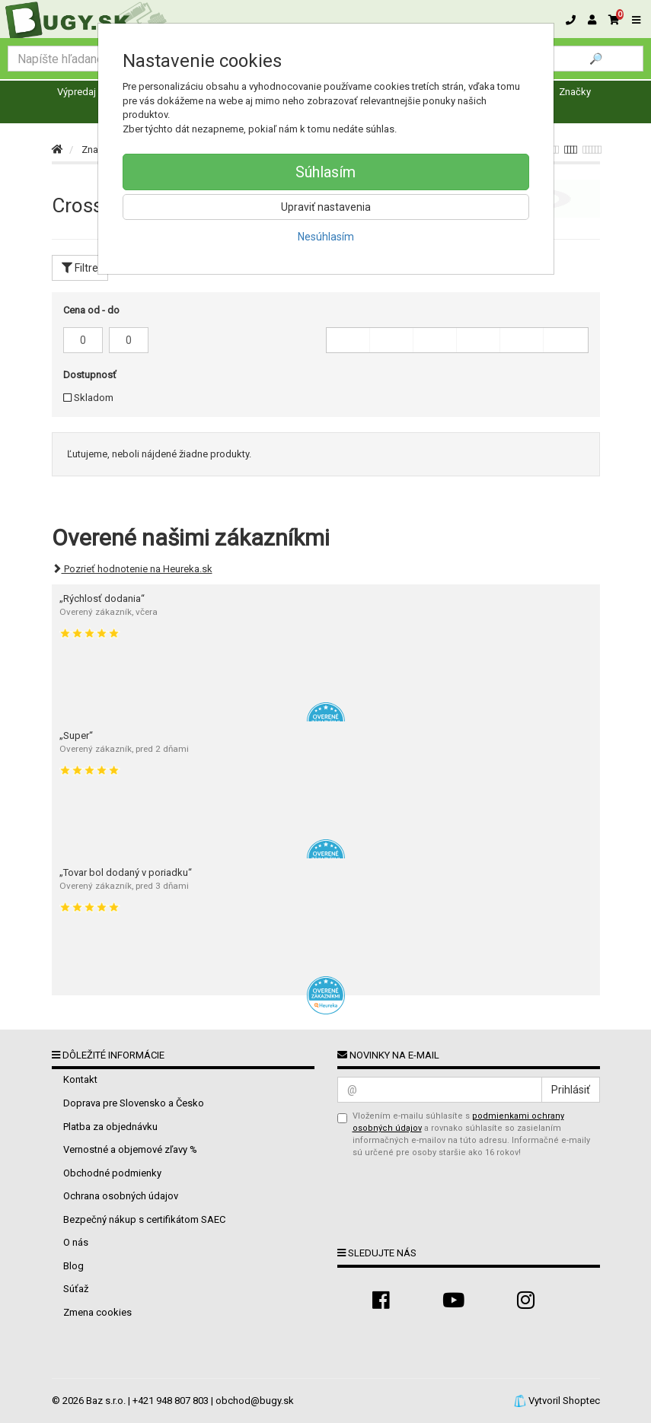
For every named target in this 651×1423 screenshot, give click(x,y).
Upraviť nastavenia (326, 207)
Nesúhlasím (326, 237)
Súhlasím (325, 172)
